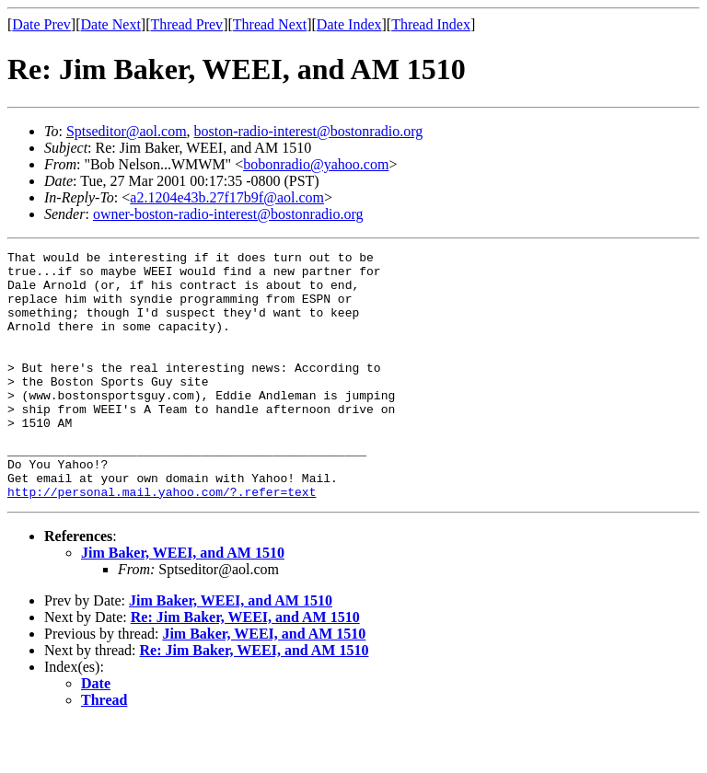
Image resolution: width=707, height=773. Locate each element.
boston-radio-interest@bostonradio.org (308, 131)
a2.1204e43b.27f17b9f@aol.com (227, 197)
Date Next (111, 24)
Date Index (349, 24)
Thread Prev (186, 24)
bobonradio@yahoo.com (315, 164)
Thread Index (430, 24)
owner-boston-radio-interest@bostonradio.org (228, 214)
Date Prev (41, 24)
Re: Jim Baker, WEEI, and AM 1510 (245, 667)
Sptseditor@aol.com (126, 131)
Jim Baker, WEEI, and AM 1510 (182, 602)
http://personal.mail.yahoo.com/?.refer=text (161, 541)
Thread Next (270, 24)
